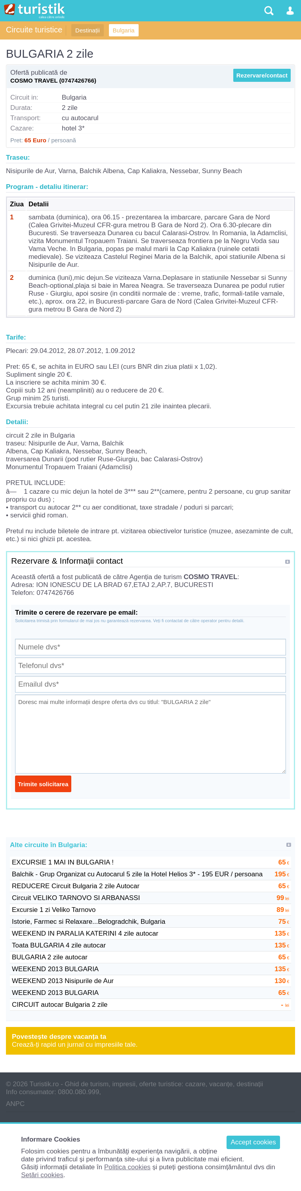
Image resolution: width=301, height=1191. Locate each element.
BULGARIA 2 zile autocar (50, 957)
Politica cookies (127, 1167)
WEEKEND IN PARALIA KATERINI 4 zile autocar (85, 933)
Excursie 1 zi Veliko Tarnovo (53, 910)
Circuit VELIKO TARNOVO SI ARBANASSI (76, 898)
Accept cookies (253, 1142)
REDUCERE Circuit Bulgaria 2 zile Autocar (75, 886)
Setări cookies (42, 1175)
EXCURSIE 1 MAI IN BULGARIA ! (63, 862)
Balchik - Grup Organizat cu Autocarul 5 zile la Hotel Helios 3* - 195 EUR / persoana (137, 874)
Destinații (87, 30)
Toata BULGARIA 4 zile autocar (59, 945)
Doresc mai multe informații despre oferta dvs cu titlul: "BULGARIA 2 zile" (150, 734)
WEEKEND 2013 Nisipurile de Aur (63, 981)
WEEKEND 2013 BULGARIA (55, 969)
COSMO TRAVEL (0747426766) (53, 80)
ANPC (15, 1104)
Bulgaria (124, 30)
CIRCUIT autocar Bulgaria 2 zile (60, 1004)
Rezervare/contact (262, 75)
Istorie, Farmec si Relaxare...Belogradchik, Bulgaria (88, 921)
